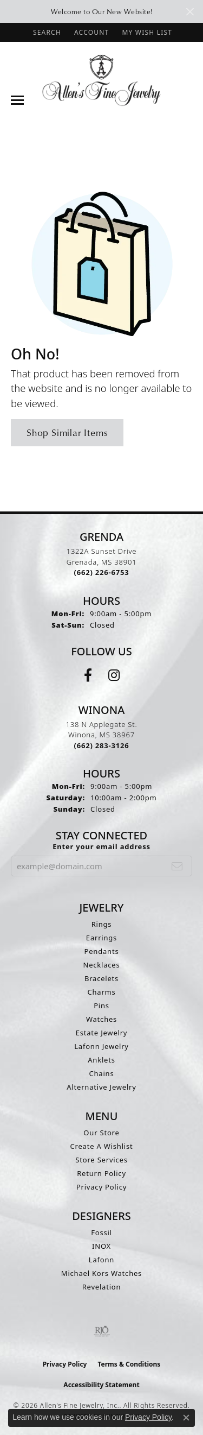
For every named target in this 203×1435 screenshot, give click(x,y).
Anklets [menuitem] (101, 1060)
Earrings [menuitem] (101, 938)
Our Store (101, 1132)
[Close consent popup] (186, 1417)
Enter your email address (101, 846)
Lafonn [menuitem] (101, 1260)
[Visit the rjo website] (102, 1331)
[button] (46, 32)
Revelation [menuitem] (101, 1287)
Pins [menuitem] (101, 1005)
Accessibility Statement (101, 1384)
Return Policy (101, 1173)
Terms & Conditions (128, 1364)
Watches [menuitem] (101, 1019)
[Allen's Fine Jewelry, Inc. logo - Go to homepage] (101, 79)
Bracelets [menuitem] (101, 978)
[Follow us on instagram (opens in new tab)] (114, 675)
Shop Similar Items (67, 432)
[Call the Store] (101, 572)
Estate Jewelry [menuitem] (102, 1033)
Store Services (101, 1160)
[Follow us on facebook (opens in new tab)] (87, 675)
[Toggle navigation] (17, 100)
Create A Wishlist (101, 1146)
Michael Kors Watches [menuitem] (101, 1273)
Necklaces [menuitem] (101, 965)
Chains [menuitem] (101, 1073)
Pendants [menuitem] (101, 951)
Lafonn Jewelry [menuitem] (101, 1046)
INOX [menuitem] (101, 1246)
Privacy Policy (101, 1187)
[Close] (190, 11)
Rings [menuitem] (101, 924)
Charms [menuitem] (101, 992)
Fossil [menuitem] (101, 1232)
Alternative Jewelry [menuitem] (101, 1087)
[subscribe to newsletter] (177, 866)
